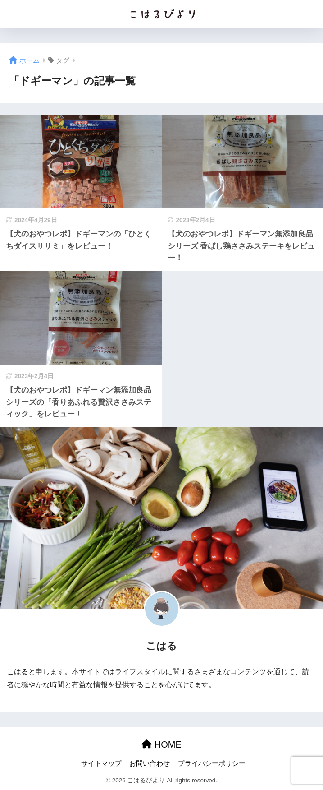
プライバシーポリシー (212, 763)
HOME (161, 744)
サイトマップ (101, 763)
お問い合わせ (149, 763)
